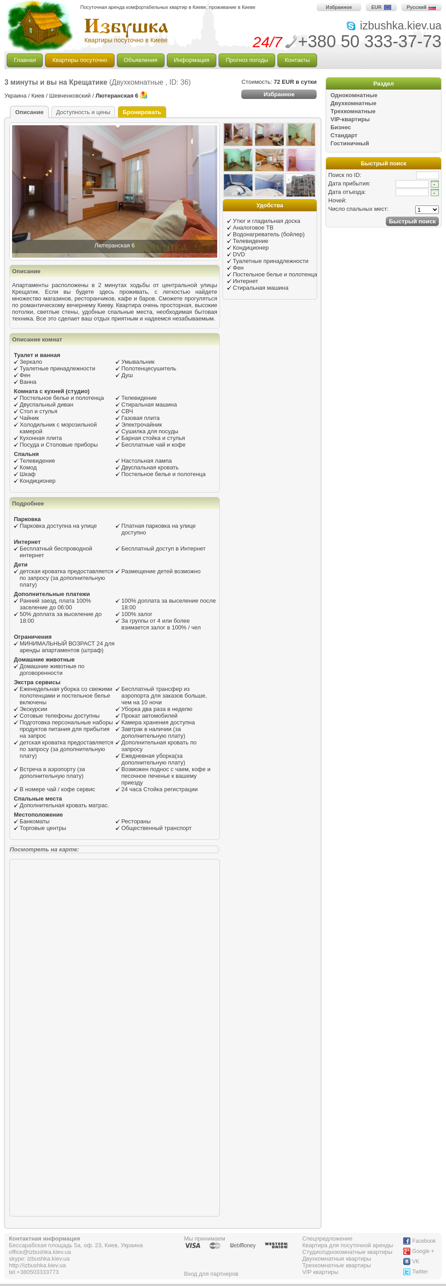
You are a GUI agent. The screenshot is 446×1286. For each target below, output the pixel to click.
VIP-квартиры (350, 119)
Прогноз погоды (247, 60)
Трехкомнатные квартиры (336, 1265)
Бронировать (142, 112)
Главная (25, 60)
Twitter (420, 1272)
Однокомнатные (353, 95)
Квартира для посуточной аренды (347, 1245)
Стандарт (343, 135)
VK (415, 1261)
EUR (381, 7)
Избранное (339, 7)
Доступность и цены (83, 112)
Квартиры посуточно (79, 60)
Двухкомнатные (353, 103)
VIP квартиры (320, 1272)
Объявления (140, 60)
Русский (421, 7)
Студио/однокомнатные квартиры (347, 1252)
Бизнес (340, 127)
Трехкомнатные (353, 111)
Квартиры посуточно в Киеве (126, 40)
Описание (29, 112)
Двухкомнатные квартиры (336, 1258)
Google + (423, 1251)
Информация (192, 60)
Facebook (424, 1241)
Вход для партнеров (211, 1273)
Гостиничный (349, 143)
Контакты (297, 60)
